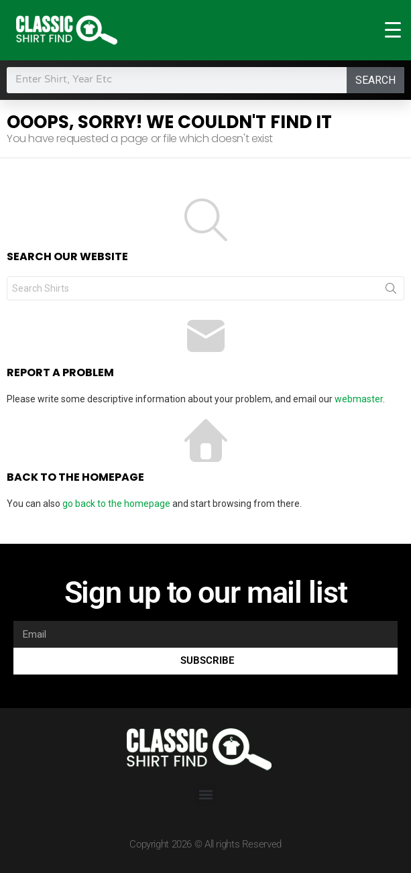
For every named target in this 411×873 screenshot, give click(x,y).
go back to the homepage (116, 503)
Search (375, 80)
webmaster (359, 399)
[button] (205, 795)
